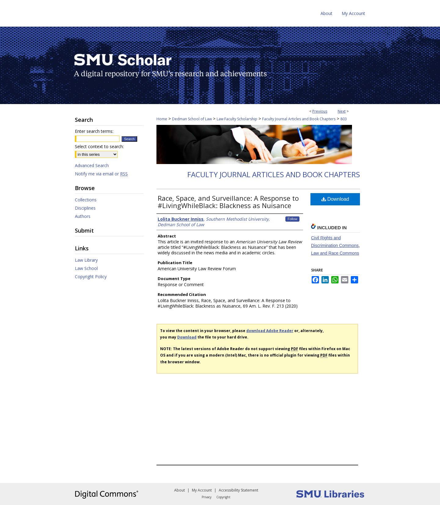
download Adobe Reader (269, 330)
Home (161, 119)
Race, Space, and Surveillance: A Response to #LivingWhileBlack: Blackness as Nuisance (228, 201)
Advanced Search (92, 165)
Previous (319, 111)
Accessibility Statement (238, 490)
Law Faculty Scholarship (237, 119)
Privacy (206, 497)
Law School (86, 268)
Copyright (223, 497)
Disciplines (85, 208)
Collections (86, 200)
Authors (82, 216)
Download (335, 199)
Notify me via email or (101, 174)
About (179, 490)
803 (343, 119)
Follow (292, 219)
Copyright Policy (91, 276)
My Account (202, 490)
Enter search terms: (94, 131)
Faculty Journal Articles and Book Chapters (299, 119)
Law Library (86, 260)
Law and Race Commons (335, 253)
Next (342, 111)
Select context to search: (99, 146)
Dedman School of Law (192, 119)
